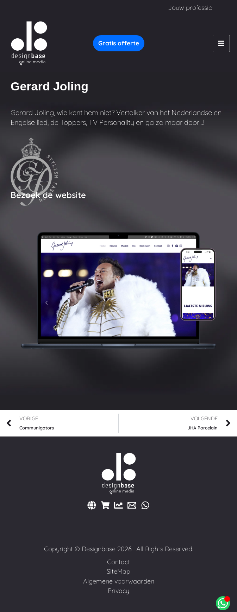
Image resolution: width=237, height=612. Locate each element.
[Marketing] (118, 505)
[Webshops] (105, 505)
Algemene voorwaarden (118, 581)
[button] (118, 43)
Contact (118, 562)
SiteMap (118, 571)
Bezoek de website (48, 195)
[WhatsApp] (145, 505)
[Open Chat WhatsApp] (223, 603)
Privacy (118, 591)
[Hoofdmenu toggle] (221, 43)
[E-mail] (131, 505)
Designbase (99, 549)
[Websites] (91, 505)
